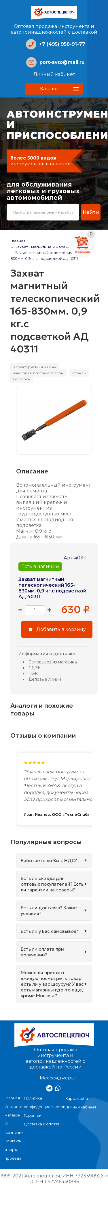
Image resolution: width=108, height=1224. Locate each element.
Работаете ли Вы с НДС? (49, 860)
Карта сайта (76, 1098)
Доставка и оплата (41, 1124)
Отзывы (79, 373)
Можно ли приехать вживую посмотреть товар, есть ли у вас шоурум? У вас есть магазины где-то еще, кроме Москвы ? (52, 984)
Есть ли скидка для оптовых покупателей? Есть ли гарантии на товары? (52, 884)
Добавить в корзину (57, 629)
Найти (91, 212)
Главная (18, 241)
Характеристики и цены (34, 367)
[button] (54, 89)
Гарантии (32, 1115)
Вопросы (22, 379)
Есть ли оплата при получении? (42, 952)
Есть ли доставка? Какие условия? (49, 910)
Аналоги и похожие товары (38, 373)
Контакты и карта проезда (13, 1149)
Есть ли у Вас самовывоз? (49, 931)
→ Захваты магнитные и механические (47, 247)
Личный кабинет (54, 74)
